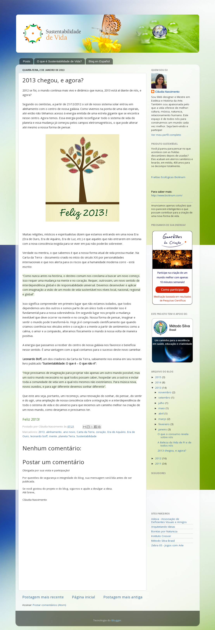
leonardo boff (38, 436)
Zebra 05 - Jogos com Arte (167, 545)
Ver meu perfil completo (166, 135)
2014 (158, 382)
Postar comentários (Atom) (49, 605)
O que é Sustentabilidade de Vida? (59, 61)
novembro (165, 392)
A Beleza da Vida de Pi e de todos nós (174, 444)
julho (161, 403)
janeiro (163, 429)
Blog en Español (99, 61)
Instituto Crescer (161, 536)
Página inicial (83, 597)
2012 (158, 458)
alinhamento (54, 432)
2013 (41, 432)
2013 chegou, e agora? (172, 450)
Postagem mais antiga (122, 597)
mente (53, 436)
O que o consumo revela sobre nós (173, 435)
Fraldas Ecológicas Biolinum (168, 177)
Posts (26, 61)
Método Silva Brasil (163, 540)
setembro (164, 397)
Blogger (116, 620)
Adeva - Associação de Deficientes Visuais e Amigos (169, 520)
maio (162, 408)
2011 (158, 463)
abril (161, 413)
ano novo (69, 432)
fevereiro (164, 424)
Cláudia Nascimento (167, 91)
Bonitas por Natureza (164, 531)
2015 (158, 377)
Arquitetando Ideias (163, 526)
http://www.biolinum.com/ (166, 195)
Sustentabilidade (86, 436)
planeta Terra (67, 436)
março (162, 419)
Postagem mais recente (43, 597)
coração (101, 432)
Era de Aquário (116, 432)
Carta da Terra (85, 432)
